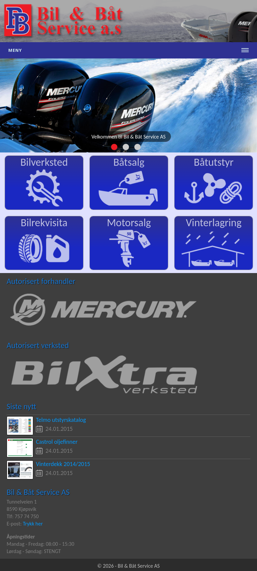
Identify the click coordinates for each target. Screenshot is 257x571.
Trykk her (33, 524)
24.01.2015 (59, 428)
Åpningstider (21, 536)
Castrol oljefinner (56, 441)
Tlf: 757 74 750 (23, 516)
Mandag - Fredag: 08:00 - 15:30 (40, 544)
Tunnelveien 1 (22, 502)
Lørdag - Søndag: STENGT (34, 551)
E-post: (15, 524)
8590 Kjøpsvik (21, 509)
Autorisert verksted (38, 345)
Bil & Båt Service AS (38, 492)
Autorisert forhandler (41, 281)
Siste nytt (21, 406)
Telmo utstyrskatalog (61, 420)
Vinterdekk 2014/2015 (63, 464)
